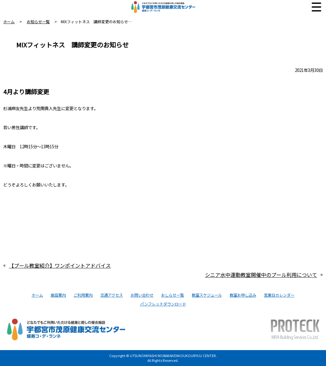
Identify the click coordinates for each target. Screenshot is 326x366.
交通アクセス (111, 295)
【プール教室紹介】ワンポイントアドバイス (60, 265)
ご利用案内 (83, 295)
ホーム (9, 21)
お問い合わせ (142, 295)
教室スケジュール (207, 295)
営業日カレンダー (279, 295)
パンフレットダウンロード (163, 304)
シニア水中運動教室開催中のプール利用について (261, 274)
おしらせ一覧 (172, 295)
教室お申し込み (243, 295)
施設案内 (58, 295)
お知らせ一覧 (38, 21)
